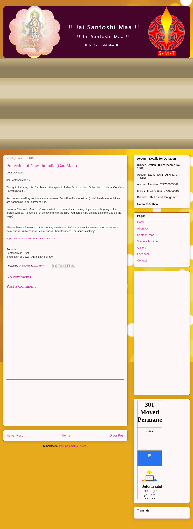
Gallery (141, 247)
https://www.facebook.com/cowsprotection (30, 238)
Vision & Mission (147, 241)
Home (66, 435)
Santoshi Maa (145, 235)
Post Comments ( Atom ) (73, 445)
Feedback (143, 254)
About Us (143, 228)
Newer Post (14, 435)
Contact (142, 260)
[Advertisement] (45, 103)
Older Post (116, 435)
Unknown (24, 265)
